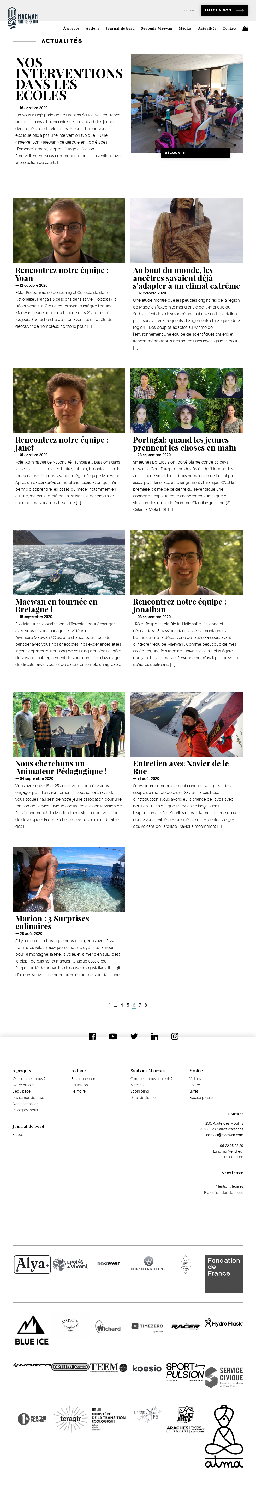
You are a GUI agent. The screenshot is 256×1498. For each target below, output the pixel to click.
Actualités (207, 28)
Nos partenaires (25, 1103)
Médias (185, 28)
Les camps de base (28, 1097)
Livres (193, 1091)
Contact (230, 28)
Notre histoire (24, 1085)
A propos (22, 1070)
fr (186, 11)
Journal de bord (120, 28)
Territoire (79, 1091)
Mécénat (137, 1085)
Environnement (84, 1078)
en (192, 11)
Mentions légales (229, 1186)
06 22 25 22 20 (231, 1145)
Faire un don (218, 10)
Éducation (80, 1085)
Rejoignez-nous (25, 1110)
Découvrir (176, 153)
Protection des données (223, 1192)
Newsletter (232, 1172)
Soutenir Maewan (156, 28)
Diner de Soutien (144, 1097)
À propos (71, 28)
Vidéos (195, 1078)
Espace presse (201, 1097)
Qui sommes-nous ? (29, 1078)
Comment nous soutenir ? (151, 1078)
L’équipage (22, 1091)
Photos (195, 1085)
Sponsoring (139, 1091)
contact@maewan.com (224, 1134)
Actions (92, 28)
